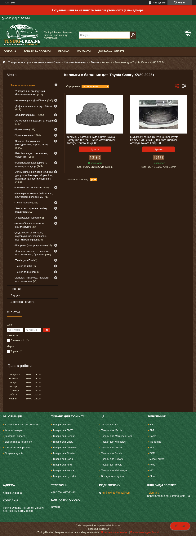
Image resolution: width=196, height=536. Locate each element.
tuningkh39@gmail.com (116, 492)
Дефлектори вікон (25, 114)
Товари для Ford (62, 464)
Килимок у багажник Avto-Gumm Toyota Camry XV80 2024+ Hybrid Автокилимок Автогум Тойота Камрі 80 (90, 140)
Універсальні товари (27, 217)
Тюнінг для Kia (23, 266)
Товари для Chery (63, 441)
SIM (151, 430)
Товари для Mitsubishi (113, 441)
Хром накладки (24, 135)
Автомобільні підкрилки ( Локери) (34, 120)
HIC (151, 470)
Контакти (84, 51)
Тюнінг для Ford (24, 260)
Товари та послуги (37, 51)
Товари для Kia (109, 424)
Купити (95, 149)
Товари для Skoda (111, 453)
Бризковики (22, 129)
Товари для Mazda (111, 430)
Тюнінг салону (23, 202)
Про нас (63, 51)
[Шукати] (133, 35)
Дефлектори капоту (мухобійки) (33, 106)
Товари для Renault (64, 436)
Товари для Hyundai (64, 476)
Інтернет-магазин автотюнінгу (21, 424)
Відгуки (15, 295)
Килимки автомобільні (47, 62)
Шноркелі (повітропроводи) (31, 245)
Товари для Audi (62, 424)
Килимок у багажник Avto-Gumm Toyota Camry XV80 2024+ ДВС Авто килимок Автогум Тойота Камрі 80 (154, 140)
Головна (10, 51)
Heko (152, 464)
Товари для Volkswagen (114, 470)
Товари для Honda (63, 470)
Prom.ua (116, 525)
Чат (180, 526)
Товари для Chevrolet (65, 447)
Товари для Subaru (112, 458)
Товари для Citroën (64, 453)
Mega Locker (156, 458)
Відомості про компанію (18, 441)
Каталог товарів (13, 430)
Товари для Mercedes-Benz (116, 436)
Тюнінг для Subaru (25, 271)
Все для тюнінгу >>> (112, 476)
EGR (152, 453)
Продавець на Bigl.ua (98, 529)
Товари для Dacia (63, 458)
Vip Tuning (155, 441)
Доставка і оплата (111, 51)
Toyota (95, 62)
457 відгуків (159, 2)
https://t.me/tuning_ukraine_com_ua (168, 495)
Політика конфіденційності (144, 532)
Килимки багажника (76, 62)
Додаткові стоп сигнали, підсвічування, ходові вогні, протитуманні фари (31, 236)
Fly (151, 424)
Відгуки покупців (13, 453)
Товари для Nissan (111, 447)
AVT (151, 447)
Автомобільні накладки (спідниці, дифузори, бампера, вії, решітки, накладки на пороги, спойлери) (34, 175)
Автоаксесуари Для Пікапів (31, 100)
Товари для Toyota (111, 464)
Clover (153, 476)
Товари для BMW (63, 430)
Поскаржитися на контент (114, 532)
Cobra (152, 436)
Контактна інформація (17, 447)
